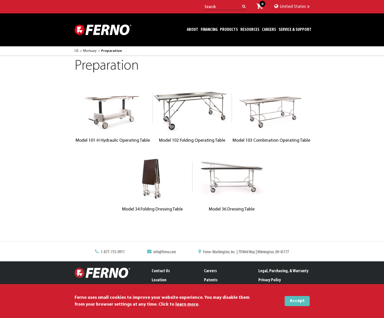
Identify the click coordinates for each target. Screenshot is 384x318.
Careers (210, 271)
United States (292, 6)
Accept (297, 301)
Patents (211, 280)
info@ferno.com (165, 252)
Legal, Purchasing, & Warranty (283, 271)
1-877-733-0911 (115, 252)
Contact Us (161, 271)
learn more (186, 304)
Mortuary (90, 51)
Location (159, 280)
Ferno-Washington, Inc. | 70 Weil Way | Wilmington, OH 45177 (244, 252)
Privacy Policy (269, 280)
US (77, 51)
